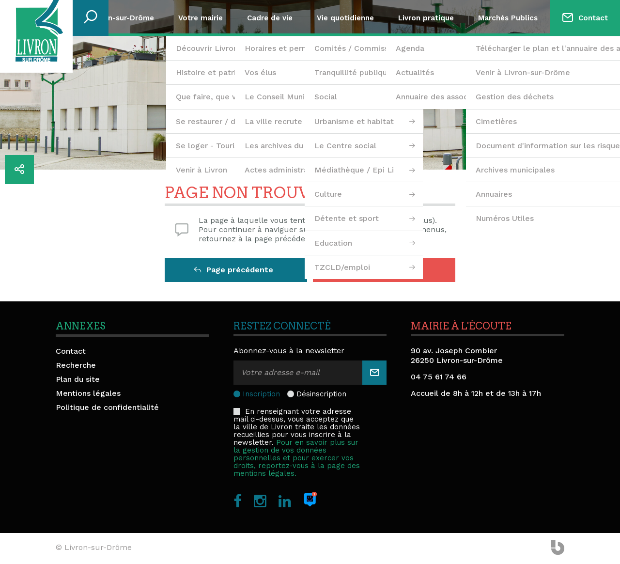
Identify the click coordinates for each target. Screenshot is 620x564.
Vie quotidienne (345, 18)
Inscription (261, 394)
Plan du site (78, 379)
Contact (593, 18)
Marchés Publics (508, 18)
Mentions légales (88, 393)
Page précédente (233, 269)
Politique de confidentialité (107, 407)
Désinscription (321, 394)
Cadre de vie (270, 18)
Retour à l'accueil (382, 269)
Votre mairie (200, 18)
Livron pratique (426, 18)
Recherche (76, 365)
